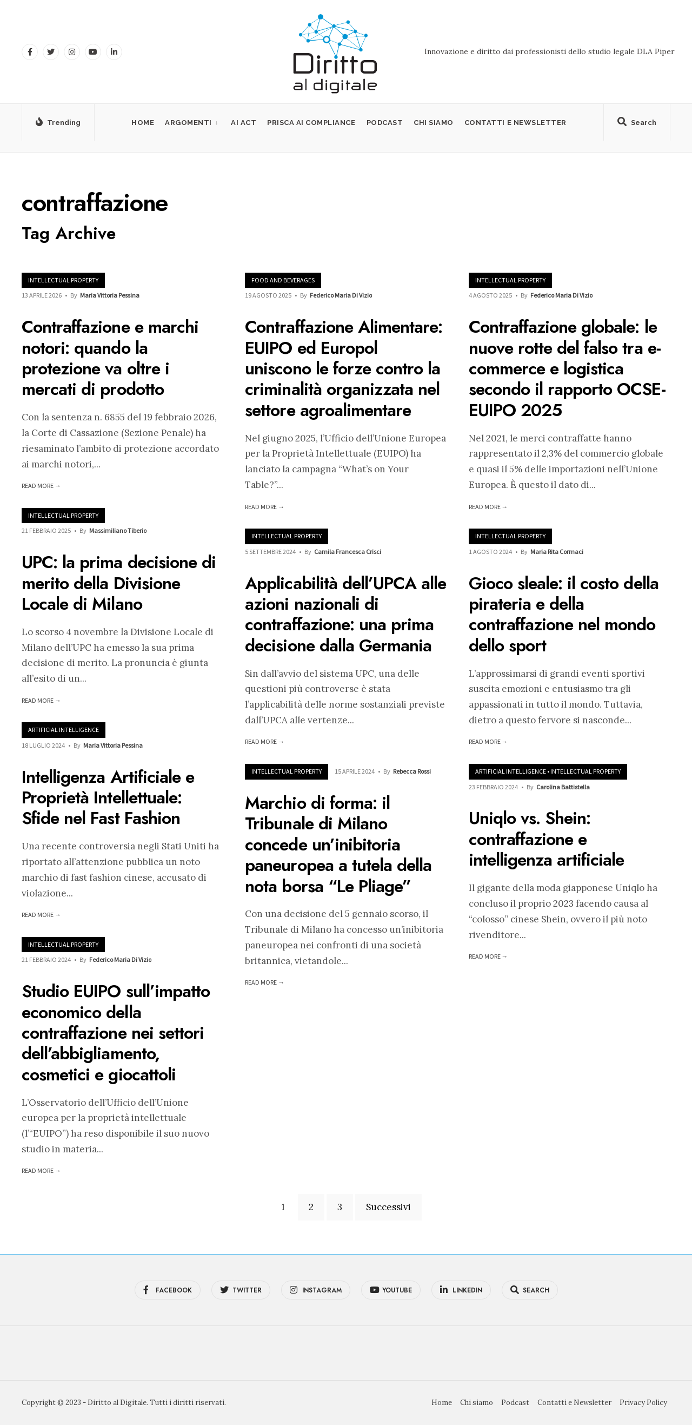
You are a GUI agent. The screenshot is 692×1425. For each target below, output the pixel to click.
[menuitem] (192, 122)
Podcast (385, 122)
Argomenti (188, 122)
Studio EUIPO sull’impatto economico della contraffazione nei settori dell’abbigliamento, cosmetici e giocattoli (116, 1033)
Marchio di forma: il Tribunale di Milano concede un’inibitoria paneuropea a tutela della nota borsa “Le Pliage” (338, 844)
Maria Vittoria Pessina (109, 295)
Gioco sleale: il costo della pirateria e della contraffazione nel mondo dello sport (563, 614)
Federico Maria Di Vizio (341, 295)
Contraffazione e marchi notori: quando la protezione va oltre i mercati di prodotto (110, 358)
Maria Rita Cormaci (556, 551)
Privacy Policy (643, 1402)
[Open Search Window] (637, 124)
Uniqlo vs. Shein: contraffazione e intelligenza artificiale (546, 839)
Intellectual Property (63, 280)
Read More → (41, 485)
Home (142, 122)
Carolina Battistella (563, 787)
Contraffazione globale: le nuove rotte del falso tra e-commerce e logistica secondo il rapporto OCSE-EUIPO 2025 (567, 369)
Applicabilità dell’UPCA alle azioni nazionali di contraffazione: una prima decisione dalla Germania (345, 614)
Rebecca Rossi (412, 771)
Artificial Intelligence (63, 729)
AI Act (243, 122)
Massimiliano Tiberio (118, 530)
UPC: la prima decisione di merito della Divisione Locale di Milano (119, 583)
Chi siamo (434, 122)
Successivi (388, 1207)
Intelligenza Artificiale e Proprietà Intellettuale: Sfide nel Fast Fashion (108, 797)
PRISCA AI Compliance (311, 122)
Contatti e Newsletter (515, 122)
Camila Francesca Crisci (347, 551)
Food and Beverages (283, 280)
